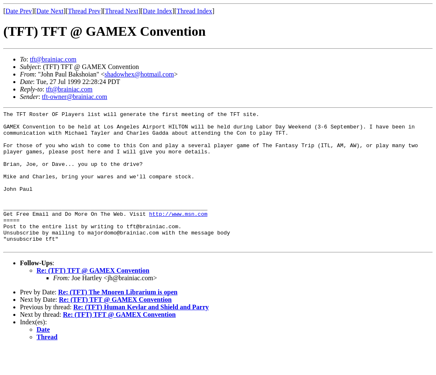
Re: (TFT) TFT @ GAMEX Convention (93, 297)
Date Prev (18, 11)
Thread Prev (84, 11)
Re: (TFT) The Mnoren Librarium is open (117, 319)
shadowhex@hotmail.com (139, 74)
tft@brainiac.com (53, 59)
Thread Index (194, 11)
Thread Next (121, 11)
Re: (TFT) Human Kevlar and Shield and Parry (140, 334)
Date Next (50, 11)
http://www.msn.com (178, 235)
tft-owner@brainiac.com (74, 96)
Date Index (157, 11)
